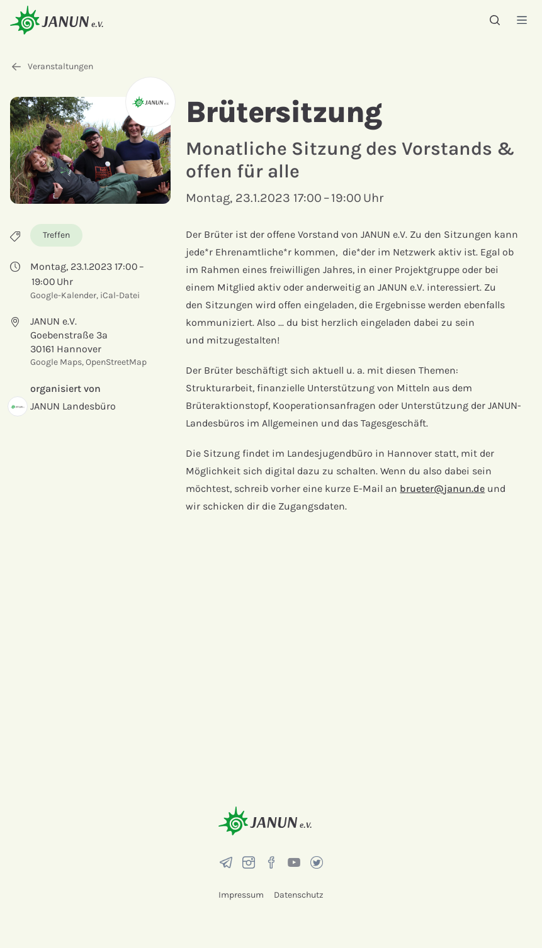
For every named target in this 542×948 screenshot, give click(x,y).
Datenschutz (299, 894)
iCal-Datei (120, 295)
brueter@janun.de (442, 488)
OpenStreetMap (116, 362)
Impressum (241, 894)
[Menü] (522, 20)
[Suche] (495, 20)
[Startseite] (56, 20)
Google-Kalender (63, 295)
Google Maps (56, 362)
